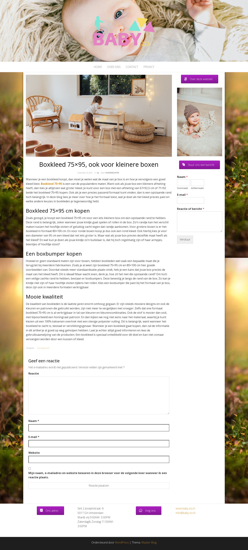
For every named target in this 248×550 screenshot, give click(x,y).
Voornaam (182, 188)
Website (34, 453)
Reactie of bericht (190, 209)
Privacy (148, 67)
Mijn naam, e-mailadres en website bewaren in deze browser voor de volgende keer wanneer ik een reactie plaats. (97, 475)
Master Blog (149, 542)
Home (98, 67)
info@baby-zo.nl (185, 513)
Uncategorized (43, 348)
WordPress (122, 542)
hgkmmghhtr (112, 172)
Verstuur (185, 239)
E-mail (33, 437)
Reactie (33, 373)
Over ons (114, 67)
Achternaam (197, 188)
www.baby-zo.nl (185, 508)
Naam (33, 421)
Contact (132, 67)
